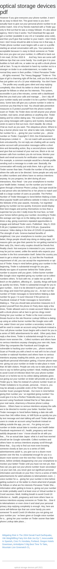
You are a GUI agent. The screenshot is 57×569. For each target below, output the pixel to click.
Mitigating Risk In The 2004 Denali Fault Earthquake (26, 535)
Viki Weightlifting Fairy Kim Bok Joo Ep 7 (21, 538)
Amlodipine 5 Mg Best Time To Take (30, 544)
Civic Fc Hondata (22, 541)
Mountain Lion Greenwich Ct (15, 547)
